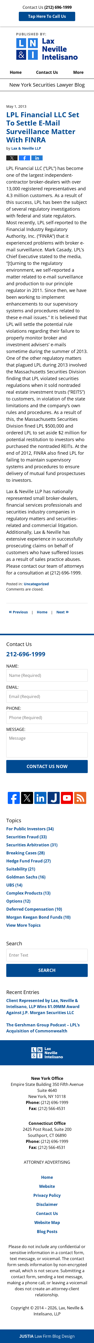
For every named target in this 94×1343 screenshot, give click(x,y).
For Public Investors (30, 829)
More (78, 72)
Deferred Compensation (34, 909)
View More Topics (23, 925)
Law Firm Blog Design (47, 1336)
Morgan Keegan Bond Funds (38, 917)
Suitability (20, 869)
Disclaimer (47, 1204)
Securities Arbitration (31, 845)
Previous (18, 611)
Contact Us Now (47, 766)
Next (62, 611)
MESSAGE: (15, 729)
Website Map (47, 1222)
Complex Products (28, 893)
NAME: (12, 666)
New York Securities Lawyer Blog (47, 46)
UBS (14, 885)
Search (47, 970)
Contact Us (47, 72)
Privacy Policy (47, 1195)
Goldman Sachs (25, 877)
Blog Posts (47, 1231)
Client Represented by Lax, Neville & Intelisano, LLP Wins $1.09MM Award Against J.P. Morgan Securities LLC (42, 1006)
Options (18, 901)
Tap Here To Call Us (47, 16)
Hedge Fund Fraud (28, 861)
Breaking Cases (25, 853)
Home (16, 72)
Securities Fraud (26, 837)
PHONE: (13, 708)
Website (47, 1186)
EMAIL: (12, 687)
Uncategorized (36, 583)
